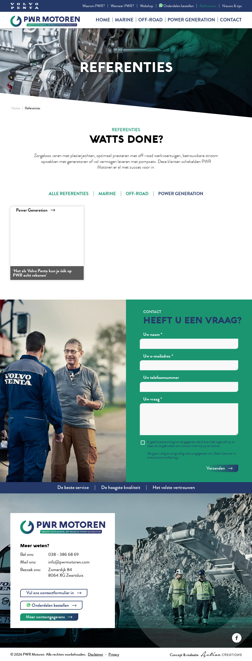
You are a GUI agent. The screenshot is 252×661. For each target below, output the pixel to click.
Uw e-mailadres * (158, 356)
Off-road (150, 19)
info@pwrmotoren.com (69, 562)
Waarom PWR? (93, 6)
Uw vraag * (152, 399)
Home (103, 19)
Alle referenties (69, 193)
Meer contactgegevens (49, 617)
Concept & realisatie (206, 654)
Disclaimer (95, 654)
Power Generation (180, 193)
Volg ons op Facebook (237, 638)
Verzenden (219, 468)
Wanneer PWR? (122, 6)
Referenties (208, 6)
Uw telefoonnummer (161, 377)
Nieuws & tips (232, 6)
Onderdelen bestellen (176, 5)
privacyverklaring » (166, 458)
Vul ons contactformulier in (53, 592)
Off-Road (137, 193)
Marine (124, 19)
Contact (231, 19)
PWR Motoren (47, 20)
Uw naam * (152, 334)
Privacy (114, 654)
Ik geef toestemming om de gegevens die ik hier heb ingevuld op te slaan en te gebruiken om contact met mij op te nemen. (191, 444)
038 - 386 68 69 (63, 554)
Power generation (191, 19)
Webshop (146, 6)
